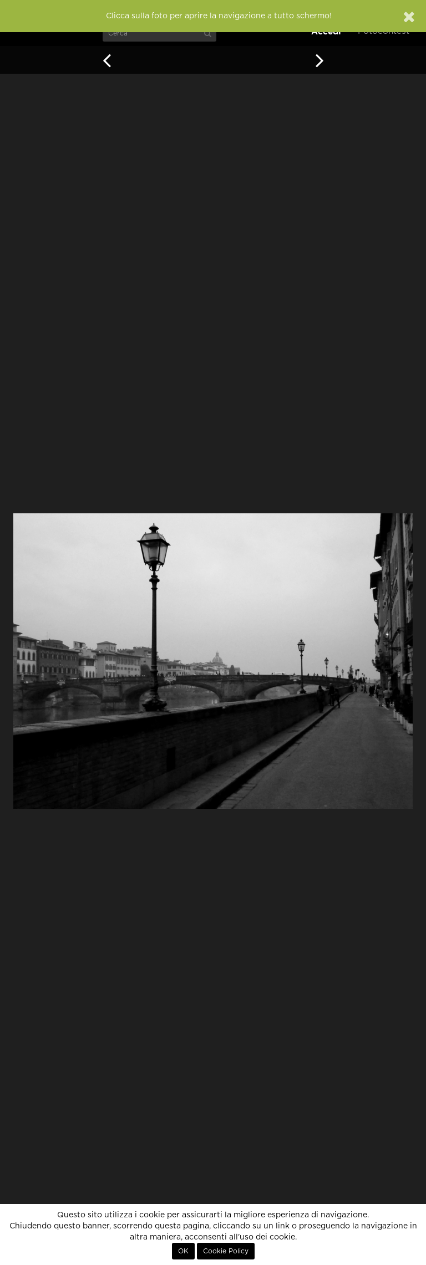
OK (183, 1251)
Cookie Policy (225, 1251)
